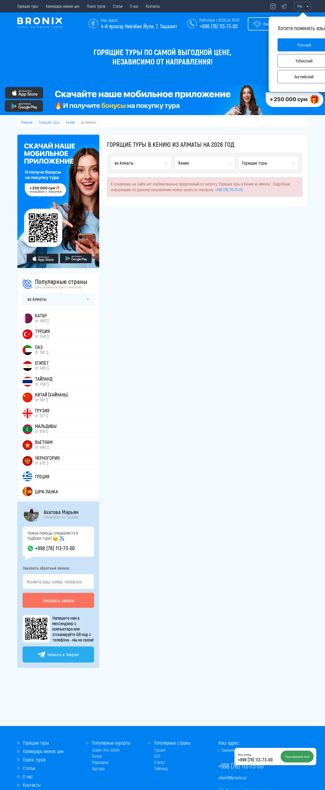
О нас (134, 6)
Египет (159, 762)
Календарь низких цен (62, 6)
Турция (159, 750)
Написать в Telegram (58, 654)
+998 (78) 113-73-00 (218, 26)
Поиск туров (96, 6)
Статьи (118, 6)
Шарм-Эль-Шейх (106, 750)
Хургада (98, 768)
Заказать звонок (58, 600)
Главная (26, 122)
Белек (97, 756)
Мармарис (100, 762)
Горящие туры (27, 6)
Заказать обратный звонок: (46, 567)
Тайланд (161, 768)
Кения (70, 122)
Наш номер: (245, 754)
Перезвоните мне (297, 756)
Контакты (153, 6)
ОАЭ (157, 756)
